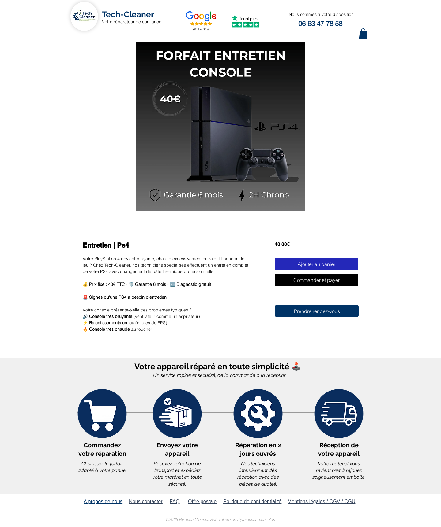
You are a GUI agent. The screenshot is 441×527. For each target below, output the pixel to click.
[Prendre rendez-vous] (317, 311)
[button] (363, 33)
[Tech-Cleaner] (128, 14)
